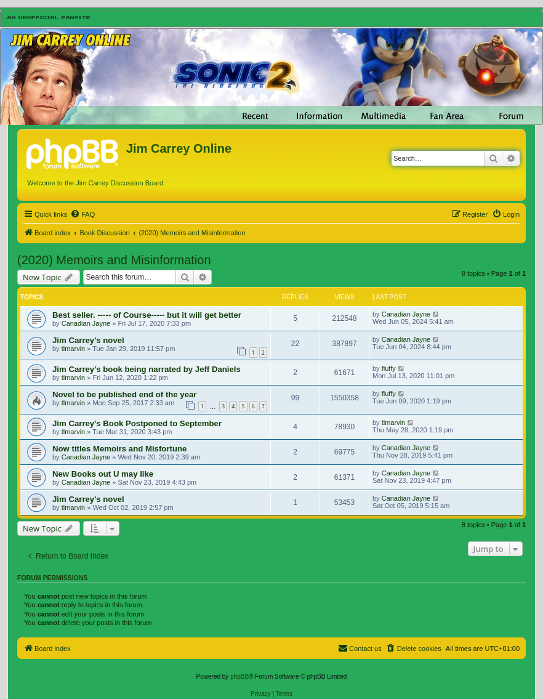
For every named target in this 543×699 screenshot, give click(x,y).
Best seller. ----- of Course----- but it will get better (146, 315)
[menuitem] (82, 214)
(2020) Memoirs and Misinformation (114, 260)
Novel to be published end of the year (124, 394)
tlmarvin (74, 348)
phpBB (239, 676)
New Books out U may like (102, 474)
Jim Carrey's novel (88, 340)
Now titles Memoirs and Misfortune (119, 448)
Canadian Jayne (86, 323)
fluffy (389, 368)
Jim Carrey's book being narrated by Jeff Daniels (146, 369)
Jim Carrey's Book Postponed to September (137, 423)
